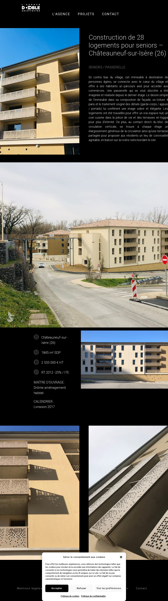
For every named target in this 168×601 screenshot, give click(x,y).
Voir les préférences (109, 588)
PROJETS (86, 14)
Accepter (56, 588)
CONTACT (110, 14)
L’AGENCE (61, 14)
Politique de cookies (70, 596)
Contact (141, 588)
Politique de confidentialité (93, 596)
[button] (121, 557)
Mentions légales (29, 588)
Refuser (81, 588)
